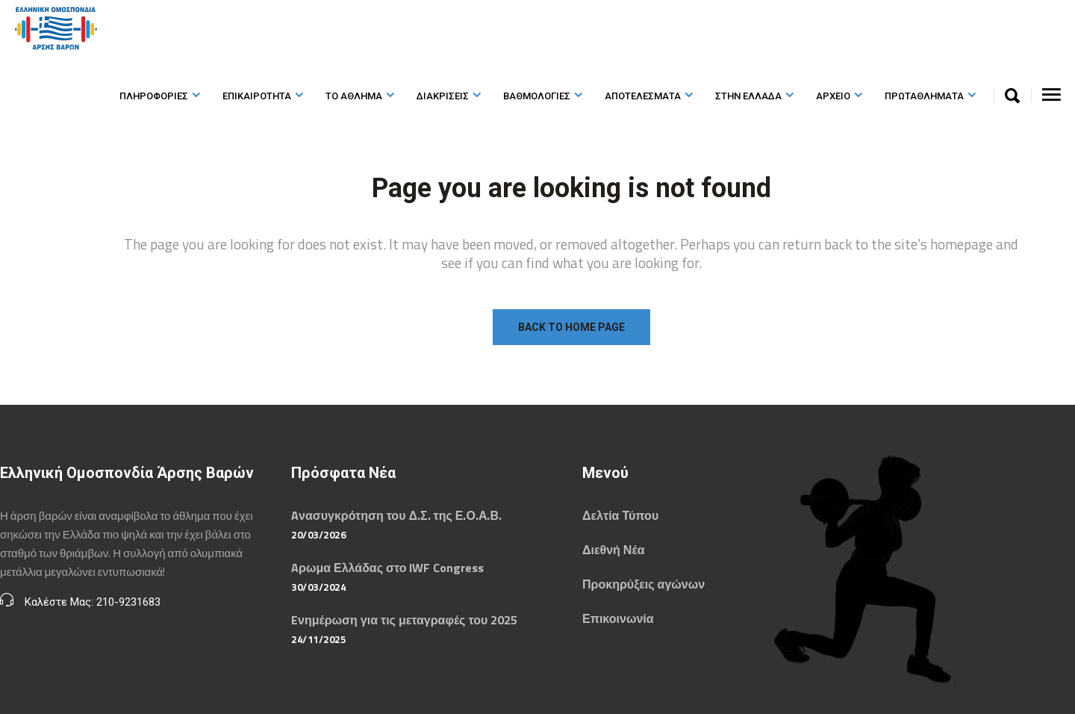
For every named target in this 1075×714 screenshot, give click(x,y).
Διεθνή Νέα (613, 550)
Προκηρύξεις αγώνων (643, 584)
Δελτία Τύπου (620, 515)
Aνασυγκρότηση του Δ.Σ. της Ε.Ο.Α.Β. (396, 515)
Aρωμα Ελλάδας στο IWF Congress (387, 568)
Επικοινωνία (618, 618)
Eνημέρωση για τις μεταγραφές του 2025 (404, 620)
